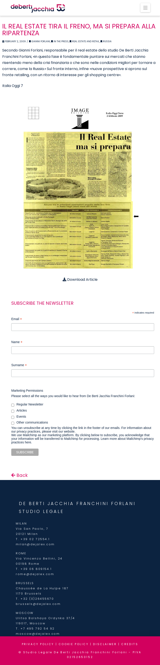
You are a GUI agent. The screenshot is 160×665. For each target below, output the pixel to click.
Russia (106, 41)
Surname (19, 365)
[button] (145, 7)
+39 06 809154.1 (36, 569)
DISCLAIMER (105, 644)
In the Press (60, 41)
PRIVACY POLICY (38, 644)
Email (16, 319)
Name (16, 342)
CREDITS (129, 644)
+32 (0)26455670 (37, 599)
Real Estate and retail (84, 41)
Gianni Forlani (39, 41)
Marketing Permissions (27, 390)
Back (19, 475)
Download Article (80, 279)
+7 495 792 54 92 (38, 628)
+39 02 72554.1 (35, 539)
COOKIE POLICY (74, 644)
